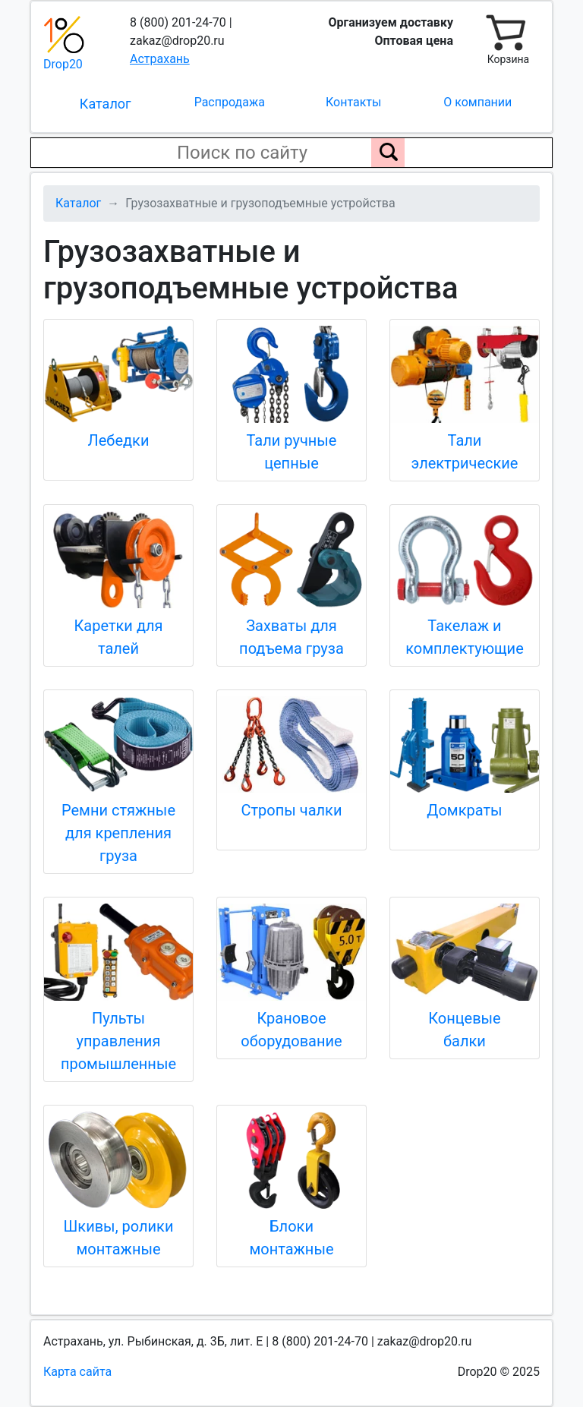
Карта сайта (77, 1371)
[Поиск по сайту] (388, 152)
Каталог (105, 104)
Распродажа (229, 102)
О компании (477, 102)
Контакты (353, 102)
